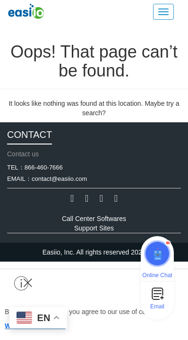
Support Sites (94, 228)
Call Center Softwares (94, 218)
